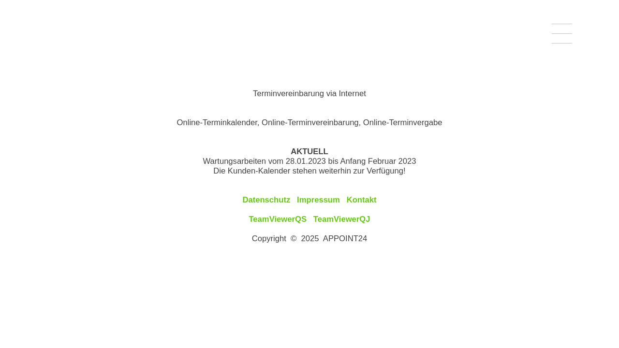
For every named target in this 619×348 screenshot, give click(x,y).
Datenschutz (266, 199)
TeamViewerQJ (341, 219)
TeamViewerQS (278, 219)
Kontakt (362, 199)
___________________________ (562, 31)
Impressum (318, 199)
